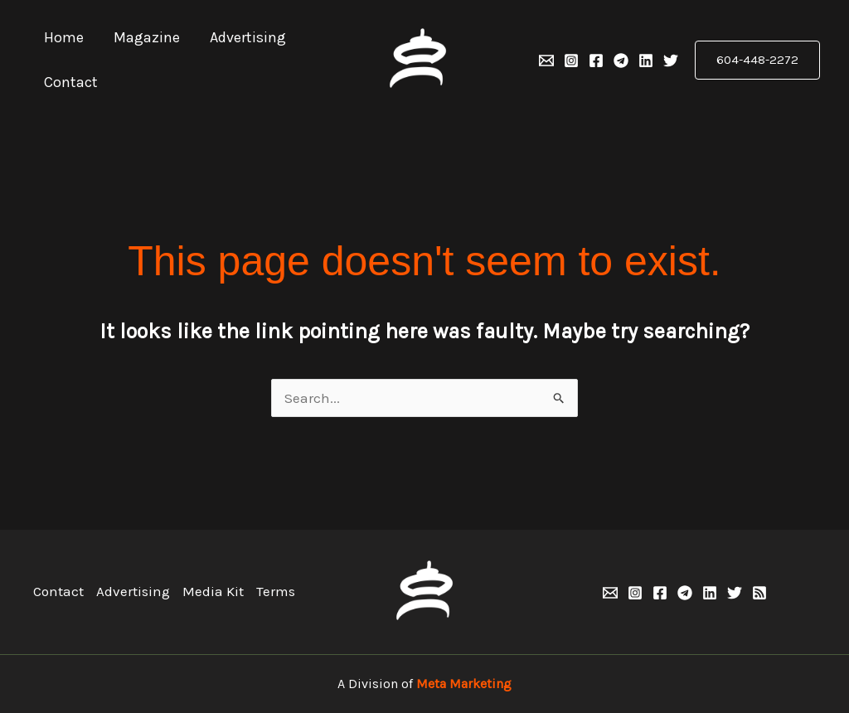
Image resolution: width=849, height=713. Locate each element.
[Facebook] (596, 60)
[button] (757, 60)
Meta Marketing (464, 683)
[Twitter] (670, 60)
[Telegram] (621, 60)
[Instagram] (571, 60)
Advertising (248, 37)
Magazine (147, 37)
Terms (275, 591)
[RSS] (759, 592)
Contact (71, 82)
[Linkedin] (645, 60)
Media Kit (213, 591)
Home (64, 37)
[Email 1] (546, 60)
